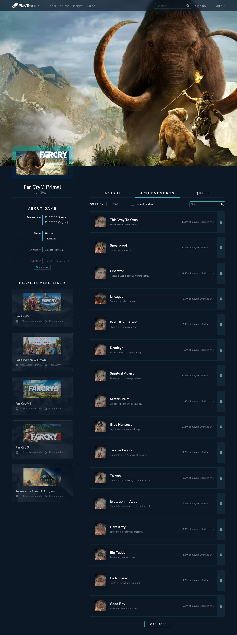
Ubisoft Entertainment (57, 261)
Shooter (49, 234)
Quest (64, 6)
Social (52, 6)
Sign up (200, 6)
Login (219, 6)
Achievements (157, 193)
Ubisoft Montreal (54, 250)
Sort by (97, 204)
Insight (77, 6)
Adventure (50, 239)
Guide (91, 6)
